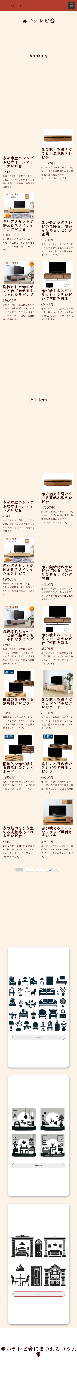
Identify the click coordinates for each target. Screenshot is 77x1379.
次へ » (53, 869)
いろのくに (16, 5)
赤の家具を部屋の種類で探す (38, 1300)
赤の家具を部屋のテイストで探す (38, 1169)
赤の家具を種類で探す (39, 1038)
